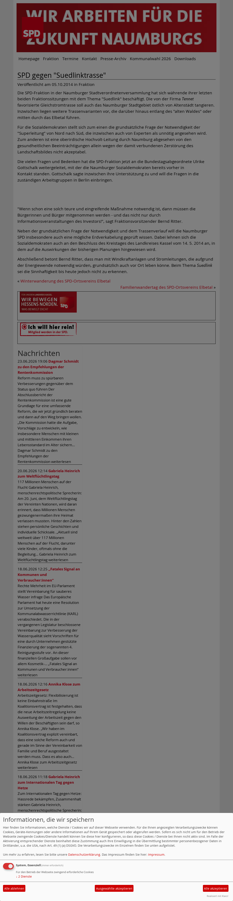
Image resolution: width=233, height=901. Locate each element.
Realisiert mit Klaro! (217, 896)
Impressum (156, 854)
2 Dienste (24, 876)
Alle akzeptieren (215, 888)
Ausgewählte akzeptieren (114, 888)
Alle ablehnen (14, 888)
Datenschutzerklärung (84, 854)
